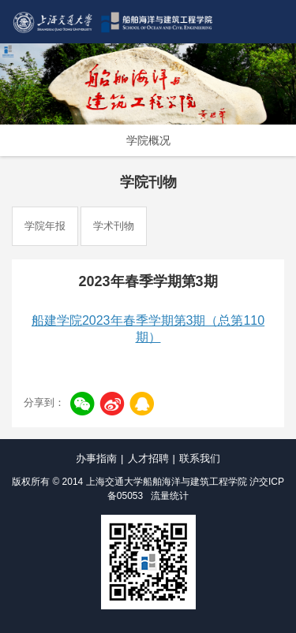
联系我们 (199, 458)
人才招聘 (148, 458)
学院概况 (148, 140)
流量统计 (170, 495)
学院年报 (45, 226)
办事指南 (96, 458)
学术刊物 (113, 226)
